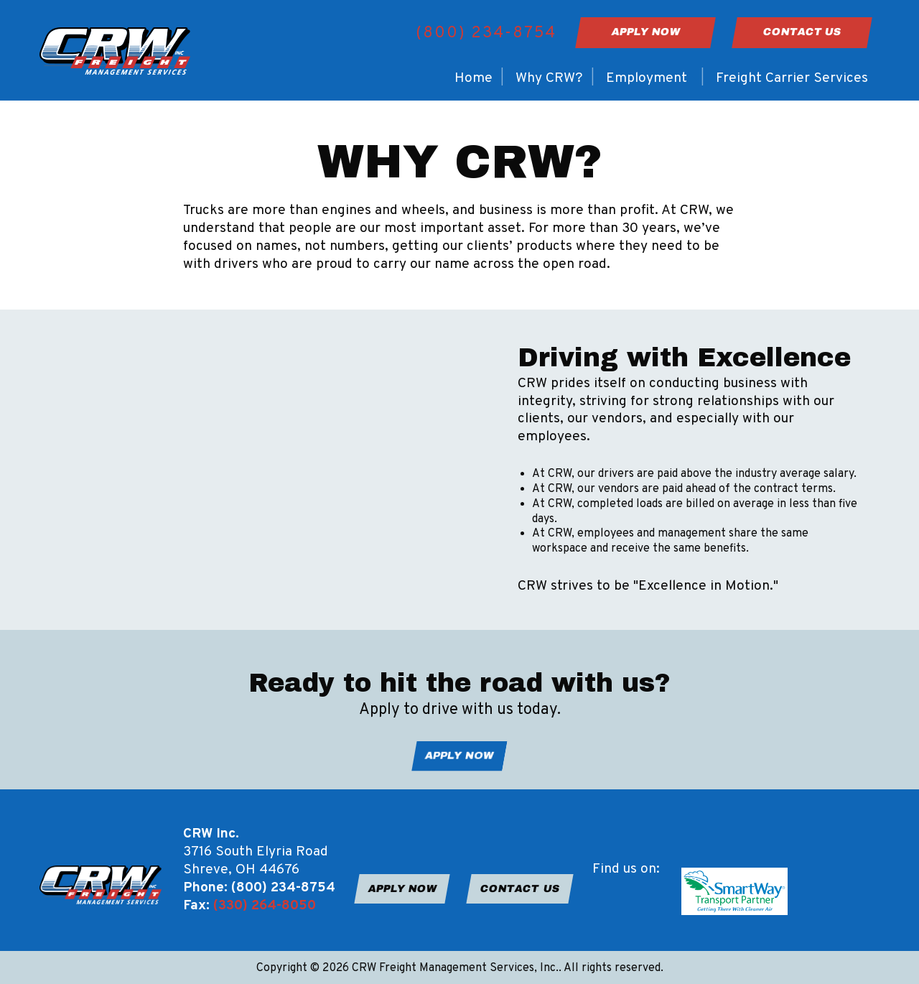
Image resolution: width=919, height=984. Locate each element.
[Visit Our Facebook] (603, 906)
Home (473, 78)
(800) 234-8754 (486, 33)
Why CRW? (549, 78)
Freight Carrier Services (792, 78)
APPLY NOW (459, 755)
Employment (646, 78)
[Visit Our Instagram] (626, 906)
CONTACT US (520, 888)
